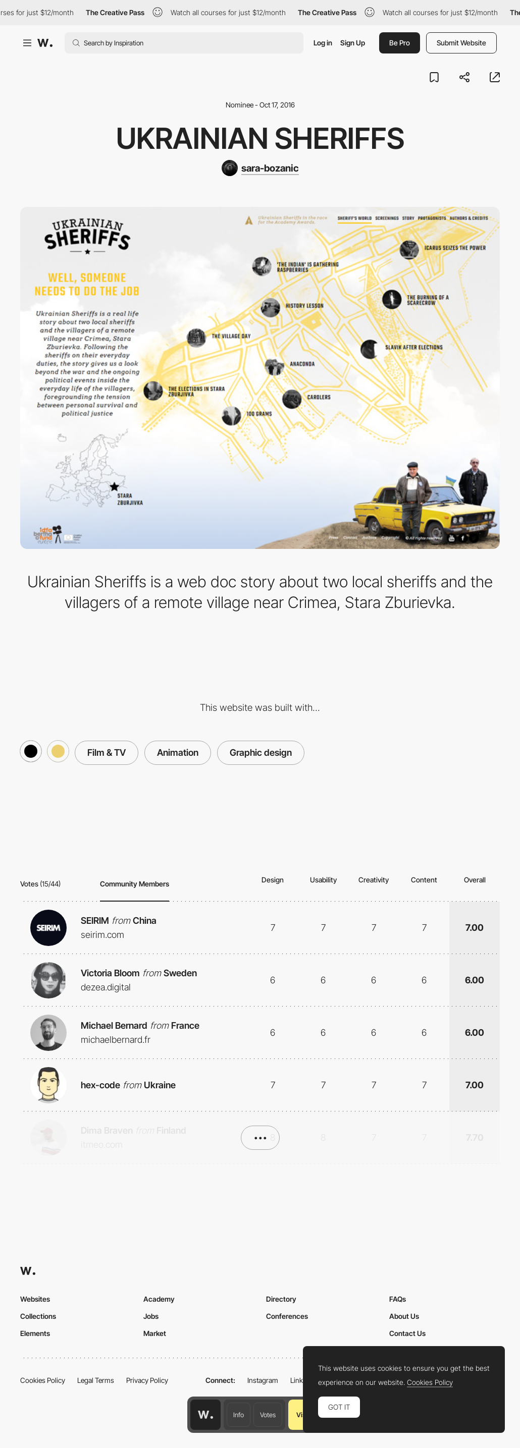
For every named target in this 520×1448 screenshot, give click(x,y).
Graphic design (261, 752)
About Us (404, 1316)
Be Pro (399, 42)
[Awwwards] (45, 43)
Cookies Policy (42, 1380)
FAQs (397, 1299)
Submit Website (461, 42)
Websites (35, 1299)
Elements (35, 1333)
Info (238, 1415)
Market (154, 1333)
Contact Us (407, 1333)
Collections (38, 1316)
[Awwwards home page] (205, 1415)
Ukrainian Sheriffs (260, 138)
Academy (159, 1299)
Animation (177, 752)
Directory (281, 1299)
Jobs (151, 1316)
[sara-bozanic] (260, 168)
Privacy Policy (147, 1380)
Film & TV (106, 752)
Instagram (262, 1380)
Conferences (287, 1316)
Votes (268, 1415)
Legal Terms (95, 1380)
